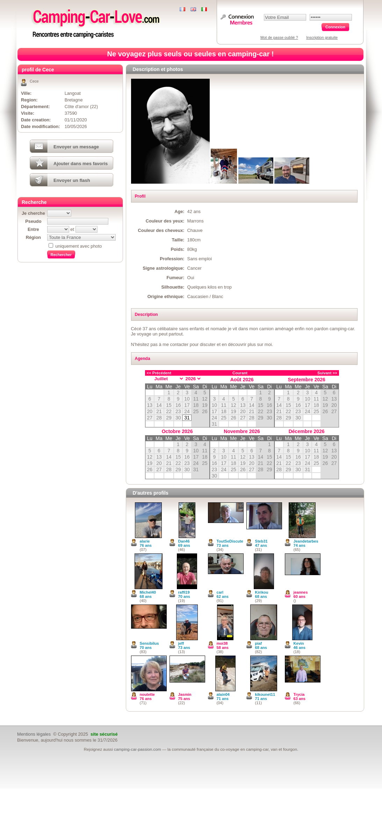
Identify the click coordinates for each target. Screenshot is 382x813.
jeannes (301, 592)
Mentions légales (34, 734)
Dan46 (184, 541)
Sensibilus (149, 643)
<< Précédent (159, 373)
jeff (181, 643)
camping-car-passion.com (137, 749)
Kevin (299, 643)
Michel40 (148, 592)
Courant (239, 373)
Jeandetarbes (306, 541)
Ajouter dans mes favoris (80, 163)
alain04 (223, 694)
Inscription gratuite (322, 37)
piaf (258, 643)
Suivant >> (327, 373)
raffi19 (184, 592)
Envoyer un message (76, 146)
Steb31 (261, 541)
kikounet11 (265, 694)
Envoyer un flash (71, 180)
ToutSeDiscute (230, 541)
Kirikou (261, 592)
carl (220, 592)
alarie (145, 541)
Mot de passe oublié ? (279, 37)
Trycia (299, 694)
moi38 (222, 643)
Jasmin (185, 694)
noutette (147, 694)
